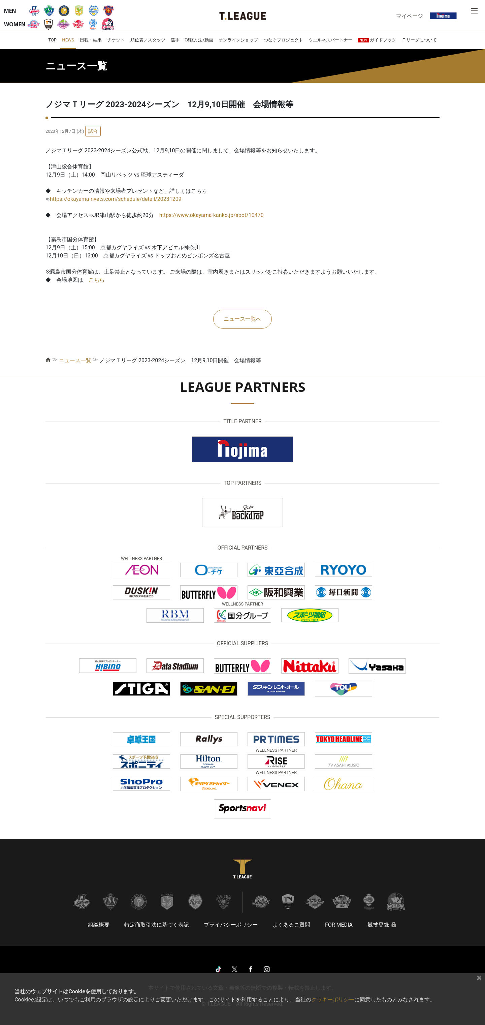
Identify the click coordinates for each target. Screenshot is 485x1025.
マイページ (409, 16)
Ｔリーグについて (419, 39)
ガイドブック (377, 39)
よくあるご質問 (291, 925)
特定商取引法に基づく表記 (156, 925)
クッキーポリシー (332, 999)
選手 (175, 39)
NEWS (68, 39)
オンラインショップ (238, 39)
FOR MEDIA (339, 925)
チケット (116, 39)
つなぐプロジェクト (283, 39)
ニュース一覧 (75, 360)
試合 (93, 131)
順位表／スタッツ (147, 39)
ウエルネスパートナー (330, 39)
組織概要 (98, 925)
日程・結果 (91, 39)
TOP (52, 39)
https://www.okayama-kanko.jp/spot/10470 (211, 215)
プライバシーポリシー (231, 925)
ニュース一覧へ (242, 319)
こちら (97, 280)
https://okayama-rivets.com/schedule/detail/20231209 (116, 199)
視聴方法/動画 (199, 39)
